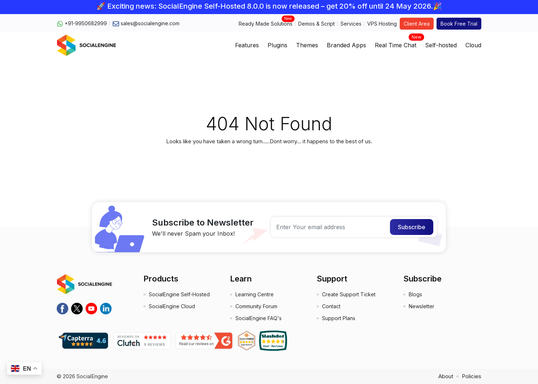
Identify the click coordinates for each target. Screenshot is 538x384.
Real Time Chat (395, 43)
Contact (331, 306)
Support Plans (338, 318)
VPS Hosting (382, 24)
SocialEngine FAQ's (258, 318)
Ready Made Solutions (265, 23)
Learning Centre (254, 294)
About (445, 376)
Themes (307, 45)
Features (247, 45)
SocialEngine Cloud (172, 306)
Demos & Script (316, 24)
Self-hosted (441, 45)
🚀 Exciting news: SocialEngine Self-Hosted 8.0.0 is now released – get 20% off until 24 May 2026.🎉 (269, 6)
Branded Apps (346, 45)
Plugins (277, 45)
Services (350, 24)
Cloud (473, 45)
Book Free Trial (459, 24)
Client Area (417, 24)
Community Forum (256, 306)
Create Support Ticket (349, 294)
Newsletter (421, 306)
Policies (471, 376)
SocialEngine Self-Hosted (179, 294)
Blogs (415, 294)
